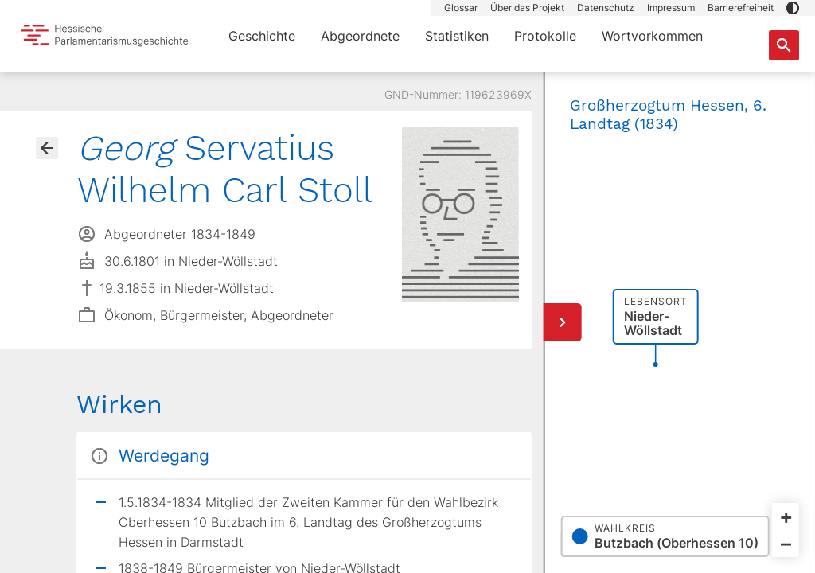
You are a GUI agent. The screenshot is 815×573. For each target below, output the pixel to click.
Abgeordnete (360, 36)
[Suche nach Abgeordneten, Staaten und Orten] (784, 45)
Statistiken (457, 36)
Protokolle (545, 36)
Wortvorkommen (652, 36)
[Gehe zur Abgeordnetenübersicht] (47, 148)
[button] (792, 8)
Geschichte (261, 36)
